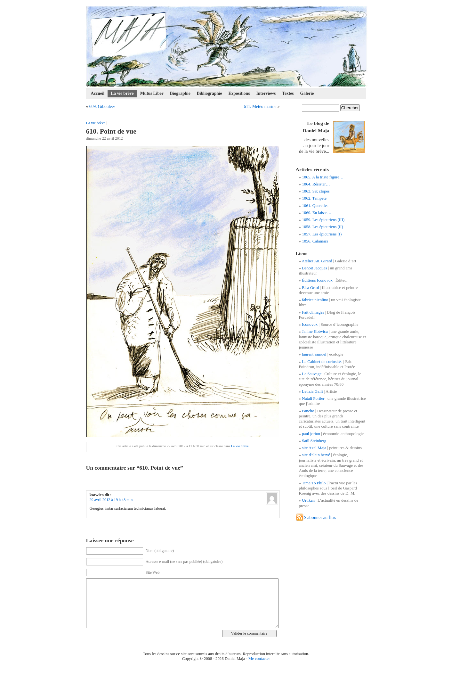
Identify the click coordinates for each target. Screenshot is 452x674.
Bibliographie (209, 93)
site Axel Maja (314, 447)
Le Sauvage (311, 373)
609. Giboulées (102, 106)
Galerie (307, 93)
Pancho (308, 410)
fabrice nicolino (315, 299)
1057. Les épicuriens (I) (322, 234)
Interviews (266, 93)
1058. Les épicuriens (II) (322, 226)
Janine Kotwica (315, 331)
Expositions (239, 93)
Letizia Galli (312, 391)
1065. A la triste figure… (322, 177)
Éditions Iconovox (317, 280)
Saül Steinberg (314, 440)
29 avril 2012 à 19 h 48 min (111, 499)
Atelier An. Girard (317, 261)
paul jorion (311, 433)
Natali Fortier (313, 398)
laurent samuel (314, 354)
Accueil (98, 93)
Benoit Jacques (314, 268)
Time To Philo (314, 483)
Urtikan (308, 500)
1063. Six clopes (315, 191)
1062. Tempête (314, 198)
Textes (288, 93)
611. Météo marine (260, 106)
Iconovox (310, 324)
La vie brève (122, 93)
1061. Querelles (315, 205)
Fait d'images (313, 312)
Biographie (180, 93)
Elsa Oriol (310, 287)
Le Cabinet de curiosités (322, 361)
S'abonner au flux (320, 517)
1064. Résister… (316, 184)
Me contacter (259, 658)
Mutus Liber (152, 93)
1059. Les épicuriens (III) (323, 219)
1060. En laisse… (316, 212)
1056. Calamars (315, 241)
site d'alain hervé (316, 454)
